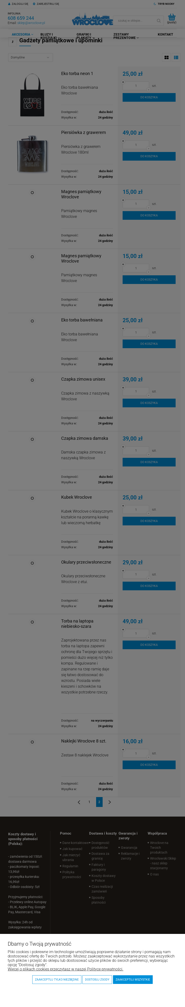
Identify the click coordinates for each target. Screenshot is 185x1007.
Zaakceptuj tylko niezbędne (57, 979)
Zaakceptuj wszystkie (133, 979)
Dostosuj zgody (97, 979)
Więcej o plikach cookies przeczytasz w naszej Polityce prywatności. (65, 969)
